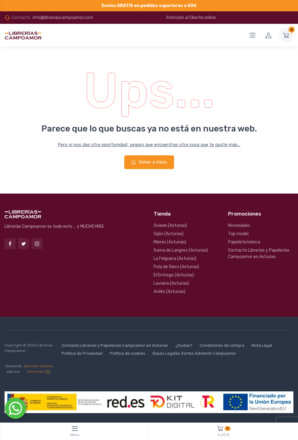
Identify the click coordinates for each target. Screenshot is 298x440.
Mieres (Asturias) (170, 242)
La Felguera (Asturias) (175, 258)
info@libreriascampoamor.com (63, 17)
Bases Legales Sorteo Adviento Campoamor (194, 353)
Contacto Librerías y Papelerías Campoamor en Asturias (258, 253)
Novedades (239, 225)
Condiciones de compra (222, 345)
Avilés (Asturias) (169, 291)
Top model (238, 233)
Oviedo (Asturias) (170, 225)
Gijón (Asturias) (169, 233)
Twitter (23, 243)
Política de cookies (127, 353)
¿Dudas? (183, 345)
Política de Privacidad (82, 353)
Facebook (10, 243)
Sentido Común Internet (38, 369)
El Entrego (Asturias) (174, 275)
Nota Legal (262, 345)
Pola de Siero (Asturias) (176, 266)
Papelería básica (244, 242)
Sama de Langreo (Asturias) (181, 250)
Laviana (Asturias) (171, 283)
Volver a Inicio (149, 162)
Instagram (37, 243)
